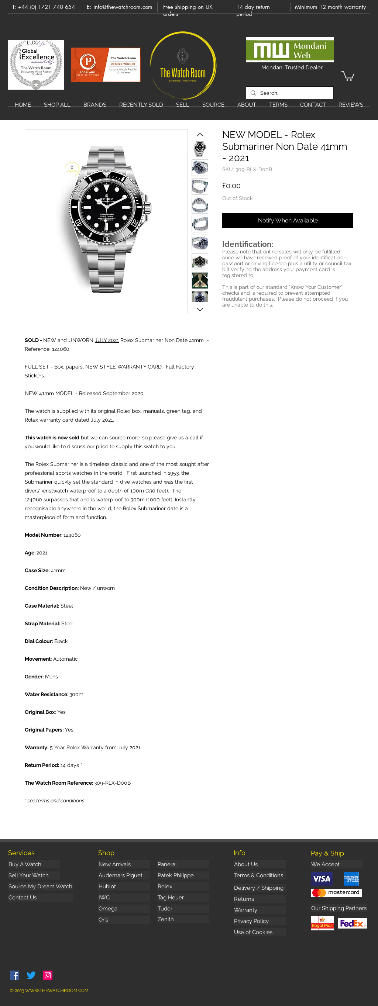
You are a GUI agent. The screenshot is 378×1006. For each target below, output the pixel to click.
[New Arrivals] (124, 864)
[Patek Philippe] (183, 875)
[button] (347, 75)
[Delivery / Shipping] (260, 888)
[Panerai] (183, 864)
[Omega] (124, 909)
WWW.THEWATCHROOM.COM (57, 990)
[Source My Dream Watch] (40, 886)
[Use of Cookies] (260, 932)
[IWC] (124, 897)
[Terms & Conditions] (260, 875)
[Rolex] (183, 886)
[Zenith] (183, 919)
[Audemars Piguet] (124, 875)
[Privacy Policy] (260, 921)
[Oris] (124, 920)
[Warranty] (260, 910)
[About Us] (260, 864)
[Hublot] (124, 886)
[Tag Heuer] (183, 897)
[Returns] (260, 899)
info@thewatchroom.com (122, 6)
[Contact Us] (40, 897)
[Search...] (289, 93)
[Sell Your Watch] (34, 875)
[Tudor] (183, 909)
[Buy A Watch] (34, 864)
